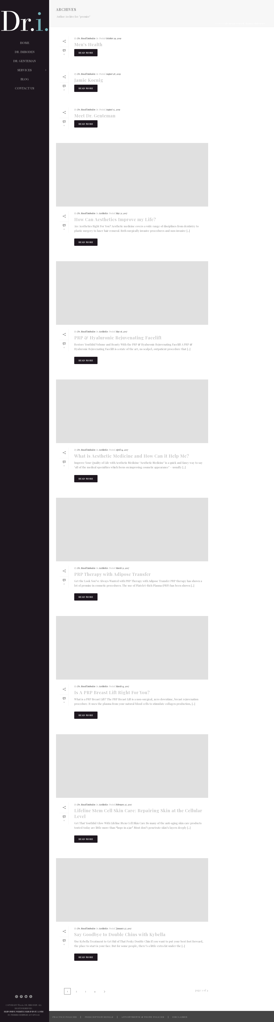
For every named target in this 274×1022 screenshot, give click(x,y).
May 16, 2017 (121, 331)
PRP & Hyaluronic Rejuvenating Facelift (118, 337)
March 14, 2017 (122, 686)
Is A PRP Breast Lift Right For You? (112, 692)
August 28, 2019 (113, 73)
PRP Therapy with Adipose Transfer (112, 574)
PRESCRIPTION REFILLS (99, 1016)
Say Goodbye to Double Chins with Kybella (120, 934)
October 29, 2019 (113, 38)
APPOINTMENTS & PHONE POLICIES (142, 1016)
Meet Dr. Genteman (95, 115)
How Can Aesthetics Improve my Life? (115, 219)
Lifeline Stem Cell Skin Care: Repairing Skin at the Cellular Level (138, 813)
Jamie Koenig (88, 80)
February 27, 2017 (124, 804)
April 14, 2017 (122, 449)
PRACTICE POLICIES (64, 1016)
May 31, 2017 (121, 213)
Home (218, 23)
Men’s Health (88, 44)
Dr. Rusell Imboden (86, 38)
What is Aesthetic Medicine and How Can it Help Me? (131, 456)
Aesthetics (103, 213)
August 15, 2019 (113, 109)
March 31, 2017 (122, 568)
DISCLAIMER (179, 1016)
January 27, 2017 (124, 928)
